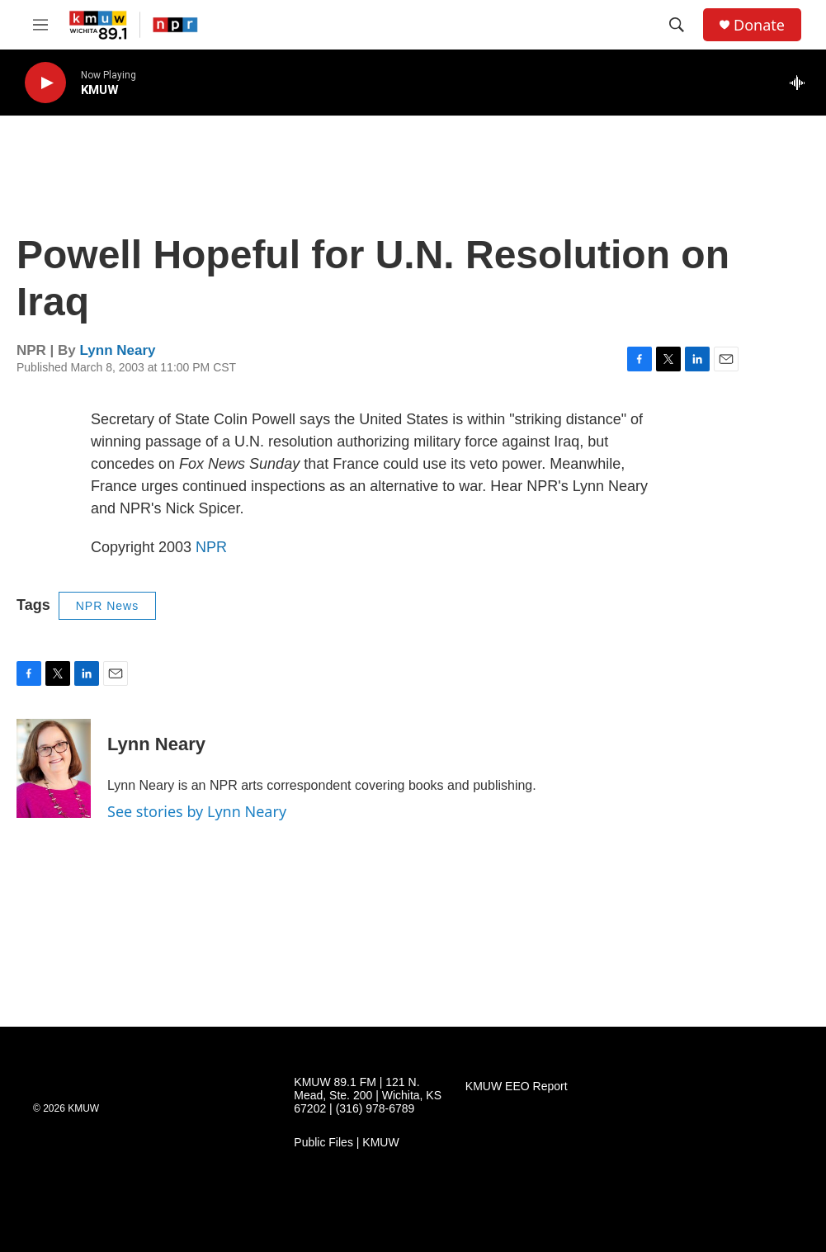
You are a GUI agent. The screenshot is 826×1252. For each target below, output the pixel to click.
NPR (211, 547)
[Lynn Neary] (54, 768)
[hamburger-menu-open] (40, 24)
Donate (759, 25)
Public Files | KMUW (346, 1142)
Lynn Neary (118, 350)
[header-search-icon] (676, 24)
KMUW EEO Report (516, 1086)
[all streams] (801, 83)
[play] (45, 82)
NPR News (107, 605)
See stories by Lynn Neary (196, 811)
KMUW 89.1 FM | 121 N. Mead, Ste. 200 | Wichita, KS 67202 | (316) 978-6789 (367, 1095)
